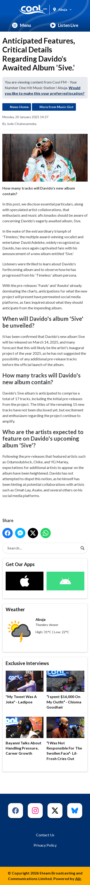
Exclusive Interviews (27, 663)
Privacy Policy (45, 845)
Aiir (78, 878)
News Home (19, 107)
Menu (21, 25)
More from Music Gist (56, 107)
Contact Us (45, 835)
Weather (15, 609)
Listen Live (64, 25)
